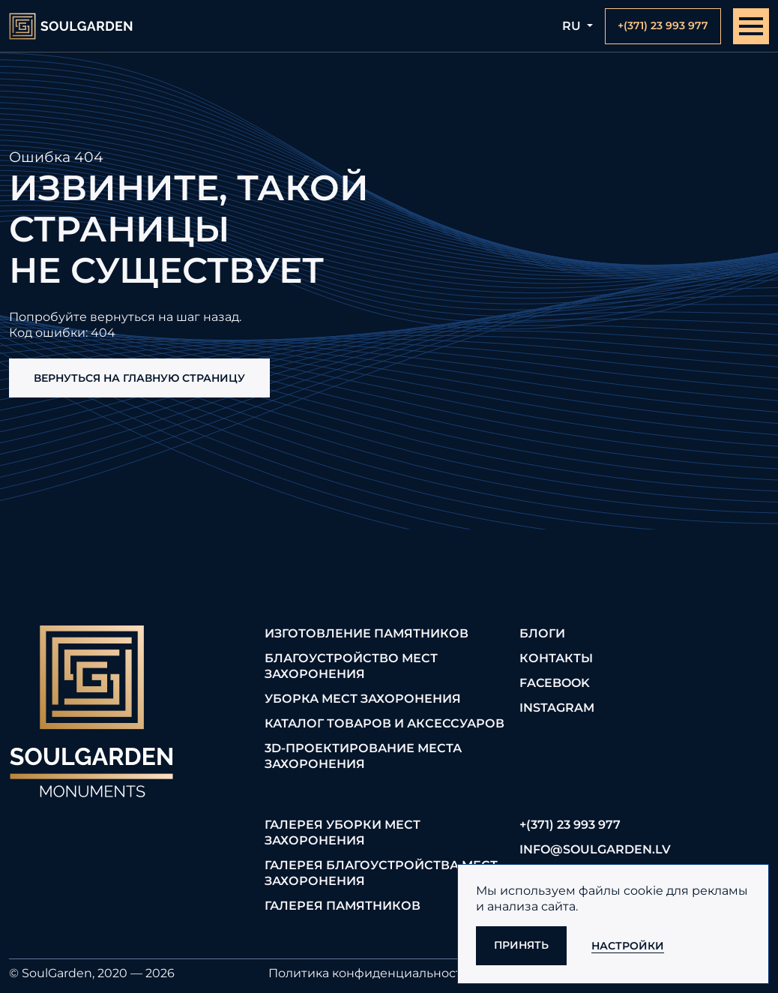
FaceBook (554, 683)
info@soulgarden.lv (595, 849)
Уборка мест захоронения (363, 699)
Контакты (556, 658)
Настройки (627, 945)
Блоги (542, 633)
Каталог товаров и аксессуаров (384, 723)
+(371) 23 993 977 (570, 825)
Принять (521, 945)
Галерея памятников (342, 905)
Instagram (556, 707)
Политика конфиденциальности (369, 973)
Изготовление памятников (366, 633)
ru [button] (573, 26)
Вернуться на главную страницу (139, 378)
